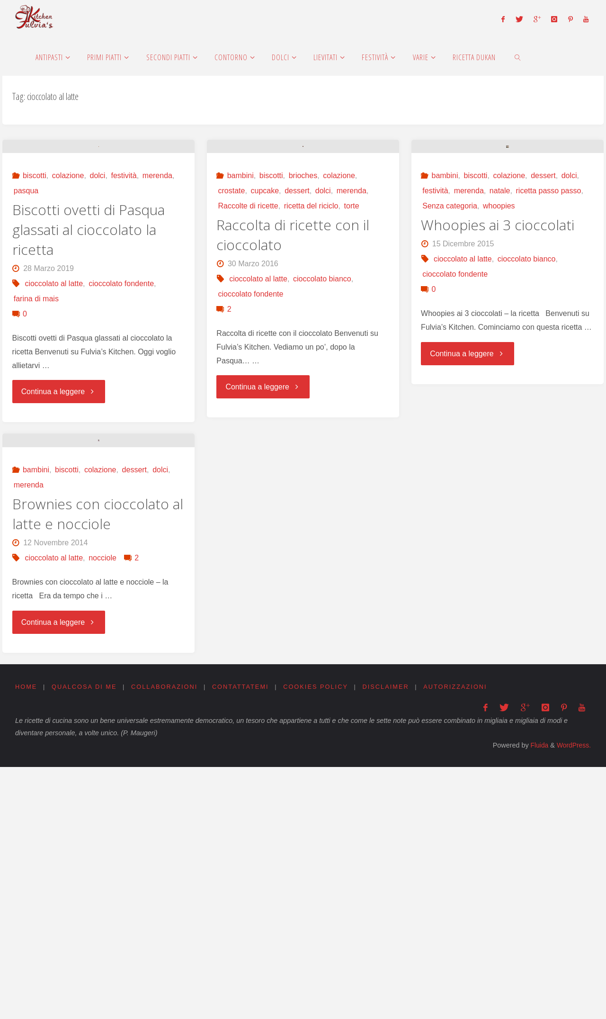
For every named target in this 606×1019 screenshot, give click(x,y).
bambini (240, 304)
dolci (97, 287)
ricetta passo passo (548, 320)
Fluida (536, 997)
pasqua (26, 302)
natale (500, 320)
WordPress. (573, 997)
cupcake (265, 320)
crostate (231, 320)
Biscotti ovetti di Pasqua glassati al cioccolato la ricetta (88, 340)
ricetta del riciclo (311, 335)
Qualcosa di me (84, 938)
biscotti (34, 287)
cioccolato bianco (322, 408)
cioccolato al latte (54, 395)
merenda (157, 287)
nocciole (102, 810)
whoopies (499, 335)
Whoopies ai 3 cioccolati (497, 353)
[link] (518, 57)
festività (123, 287)
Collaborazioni (165, 938)
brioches (303, 304)
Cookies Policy (316, 938)
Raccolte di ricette (248, 335)
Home (26, 938)
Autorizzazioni (456, 938)
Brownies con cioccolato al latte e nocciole (97, 766)
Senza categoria (449, 335)
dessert (297, 320)
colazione (68, 287)
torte (351, 335)
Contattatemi (241, 938)
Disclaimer (386, 938)
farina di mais (36, 410)
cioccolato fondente (121, 395)
